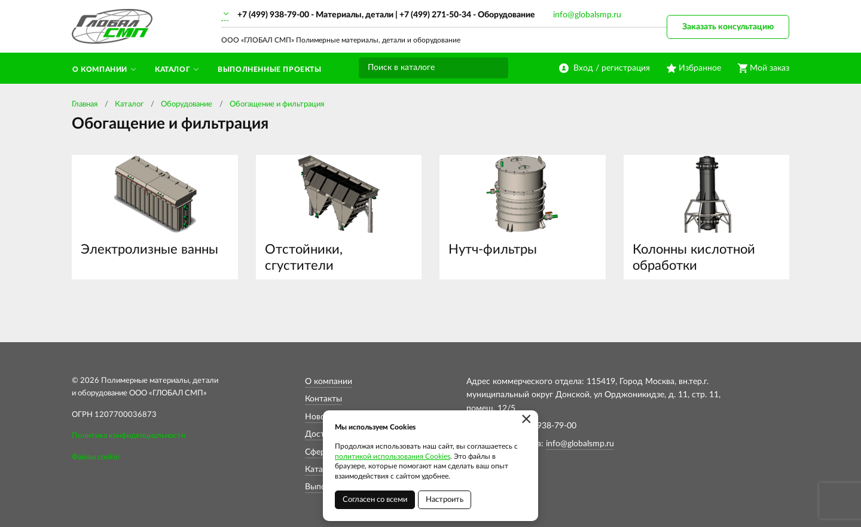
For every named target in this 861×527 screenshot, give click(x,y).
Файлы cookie (96, 457)
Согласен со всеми (375, 500)
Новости (321, 417)
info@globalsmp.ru (587, 15)
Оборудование (186, 104)
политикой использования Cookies (392, 456)
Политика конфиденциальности (128, 436)
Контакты (323, 399)
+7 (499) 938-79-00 (273, 15)
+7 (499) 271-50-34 (435, 15)
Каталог (129, 104)
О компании (328, 381)
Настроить (444, 500)
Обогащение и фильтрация (277, 104)
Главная (84, 104)
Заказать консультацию (728, 27)
